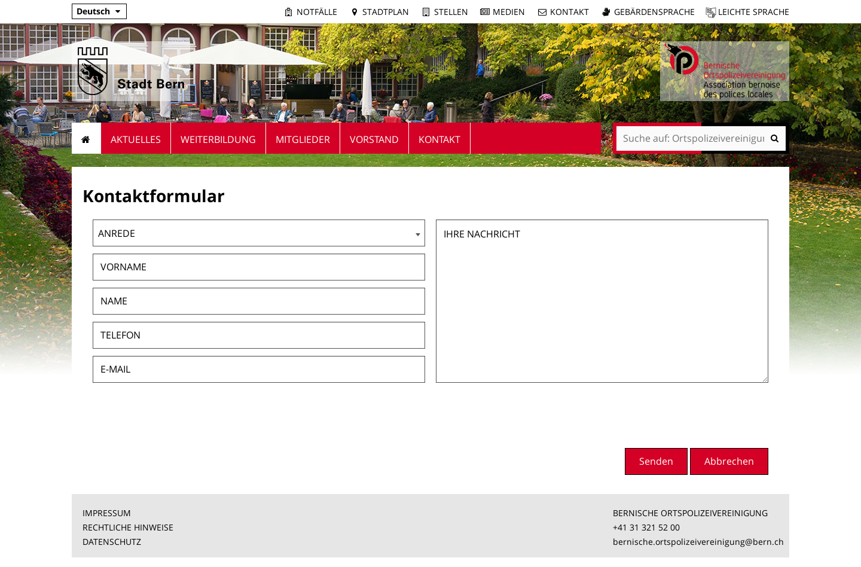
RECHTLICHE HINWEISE (128, 527)
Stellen (451, 11)
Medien (509, 11)
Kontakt (569, 11)
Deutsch (93, 11)
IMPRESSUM (107, 513)
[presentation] (677, 414)
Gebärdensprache (654, 11)
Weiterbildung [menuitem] (218, 139)
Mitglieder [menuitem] (303, 139)
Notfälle (317, 11)
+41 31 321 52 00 (646, 527)
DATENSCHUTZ (112, 541)
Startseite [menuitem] (86, 138)
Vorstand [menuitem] (374, 139)
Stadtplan (385, 11)
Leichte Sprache (753, 11)
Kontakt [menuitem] (439, 139)
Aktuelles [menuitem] (136, 139)
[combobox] (259, 233)
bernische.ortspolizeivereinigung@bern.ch (698, 541)
